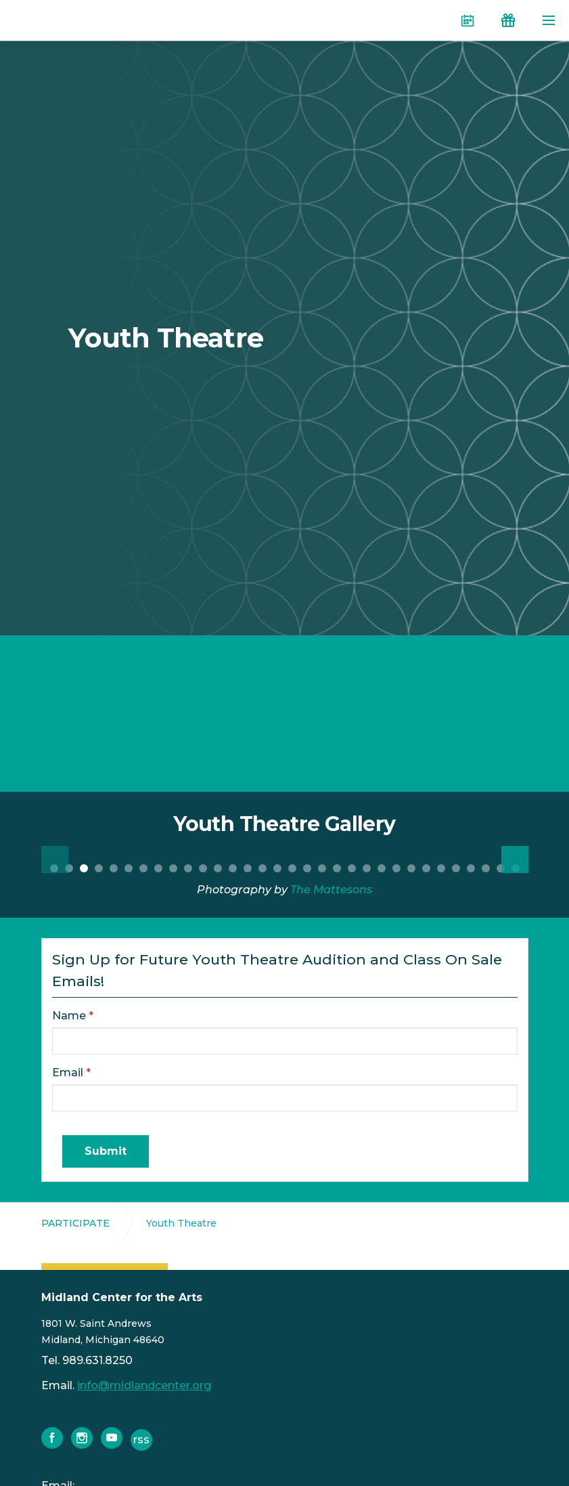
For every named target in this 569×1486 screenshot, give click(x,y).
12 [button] (218, 868)
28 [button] (456, 868)
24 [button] (396, 868)
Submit (106, 1151)
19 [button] (322, 868)
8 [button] (158, 868)
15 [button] (262, 868)
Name (72, 1015)
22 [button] (367, 868)
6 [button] (128, 868)
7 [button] (143, 868)
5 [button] (114, 868)
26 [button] (426, 868)
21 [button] (352, 868)
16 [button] (277, 868)
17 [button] (292, 868)
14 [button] (248, 868)
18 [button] (307, 868)
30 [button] (486, 868)
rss (141, 1439)
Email (71, 1072)
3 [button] (84, 868)
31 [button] (501, 868)
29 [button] (471, 868)
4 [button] (99, 868)
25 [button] (411, 868)
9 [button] (173, 868)
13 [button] (233, 868)
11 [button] (203, 868)
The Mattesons (331, 889)
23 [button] (382, 868)
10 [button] (188, 868)
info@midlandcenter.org (144, 1385)
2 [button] (69, 868)
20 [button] (337, 868)
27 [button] (441, 868)
